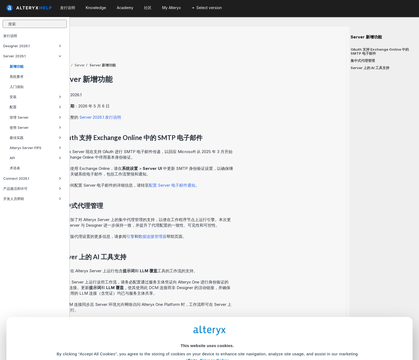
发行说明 (10, 36)
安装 (35, 97)
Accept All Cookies (169, 336)
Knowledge (96, 7)
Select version (207, 7)
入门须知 (17, 87)
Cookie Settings (207, 320)
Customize (250, 336)
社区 (148, 7)
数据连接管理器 (222, 221)
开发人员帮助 (32, 199)
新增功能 (17, 66)
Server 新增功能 (366, 37)
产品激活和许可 (32, 188)
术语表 (15, 168)
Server (149, 50)
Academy (125, 7)
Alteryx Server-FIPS (35, 148)
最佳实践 (35, 137)
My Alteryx (171, 7)
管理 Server (35, 117)
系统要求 (17, 76)
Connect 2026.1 (32, 178)
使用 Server (35, 127)
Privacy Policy (214, 306)
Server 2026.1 (32, 56)
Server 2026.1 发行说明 (170, 102)
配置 (35, 107)
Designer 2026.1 (32, 46)
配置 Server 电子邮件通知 (242, 170)
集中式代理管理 (363, 60)
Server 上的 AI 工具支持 (370, 68)
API (35, 158)
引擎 (200, 221)
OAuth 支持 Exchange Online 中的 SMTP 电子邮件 (380, 51)
